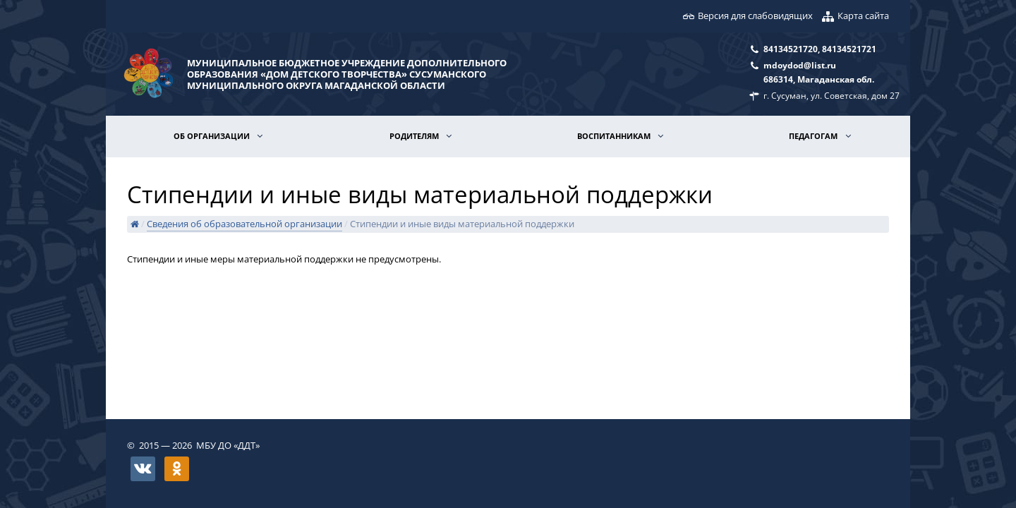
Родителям (415, 136)
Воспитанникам (615, 136)
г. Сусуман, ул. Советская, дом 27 (831, 95)
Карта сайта (863, 15)
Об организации (213, 136)
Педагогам (814, 136)
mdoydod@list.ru (799, 65)
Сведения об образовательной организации (244, 223)
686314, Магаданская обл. (818, 79)
